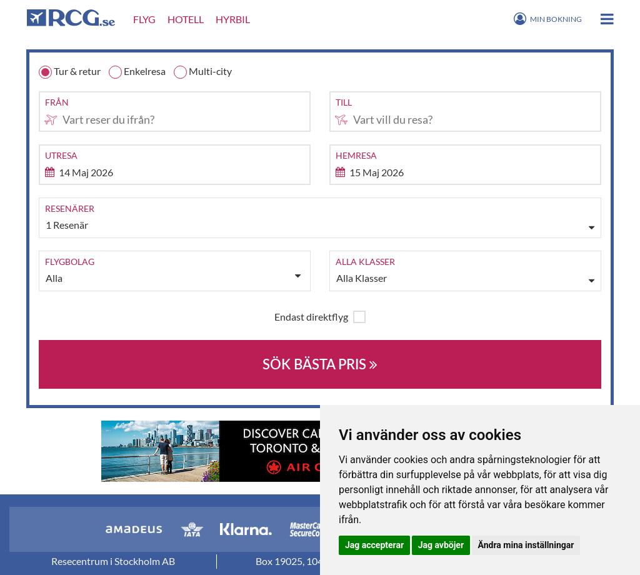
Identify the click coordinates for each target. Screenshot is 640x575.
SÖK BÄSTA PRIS (320, 364)
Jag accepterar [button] (374, 545)
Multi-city (203, 72)
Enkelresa (137, 72)
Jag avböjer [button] (441, 545)
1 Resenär (67, 225)
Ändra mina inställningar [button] (526, 545)
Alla (173, 277)
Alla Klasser (362, 278)
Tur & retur (70, 72)
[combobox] (175, 111)
